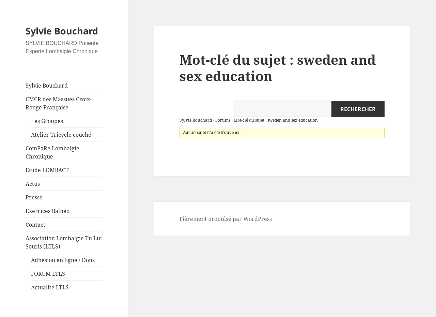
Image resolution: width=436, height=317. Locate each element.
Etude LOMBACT (47, 170)
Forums (222, 120)
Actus (33, 183)
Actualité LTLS (50, 287)
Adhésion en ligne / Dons (63, 260)
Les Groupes (47, 121)
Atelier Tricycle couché (61, 134)
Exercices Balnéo (47, 211)
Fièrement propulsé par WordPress (226, 219)
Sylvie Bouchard (62, 31)
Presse (34, 197)
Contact (35, 224)
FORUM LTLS (48, 273)
